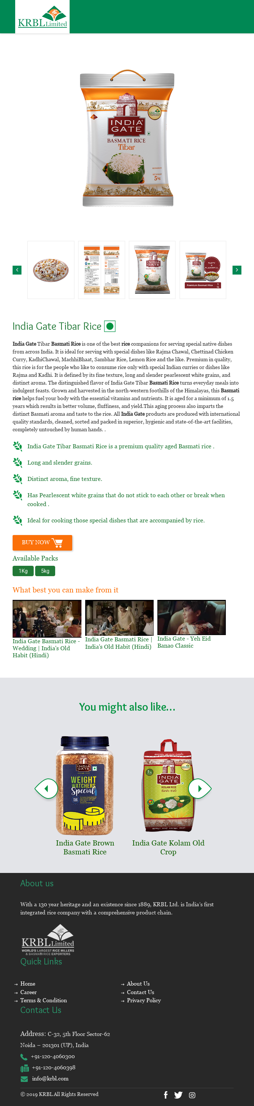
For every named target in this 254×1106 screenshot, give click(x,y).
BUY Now (42, 543)
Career (28, 992)
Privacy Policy (144, 1000)
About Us (138, 983)
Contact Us (140, 992)
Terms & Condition (43, 1000)
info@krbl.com (44, 1078)
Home (27, 983)
